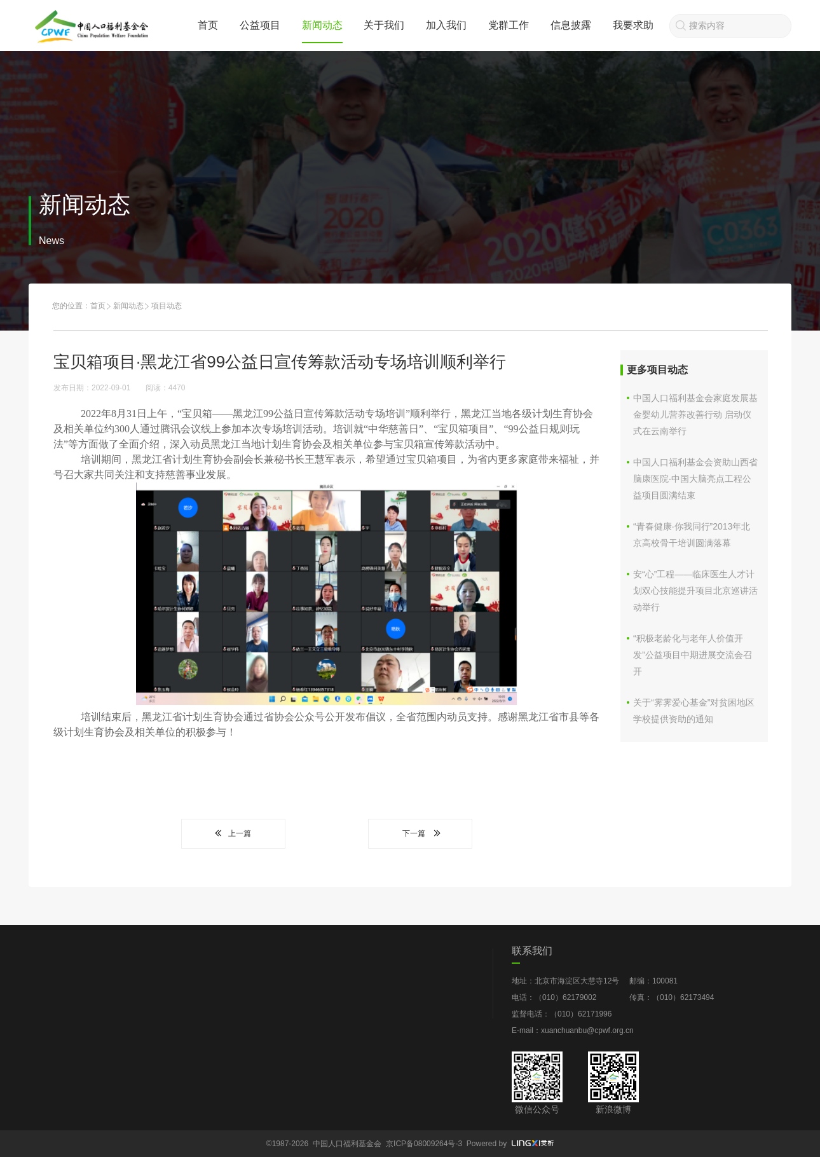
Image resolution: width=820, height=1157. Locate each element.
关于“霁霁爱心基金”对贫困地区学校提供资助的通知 (694, 710)
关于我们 (384, 25)
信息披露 (570, 25)
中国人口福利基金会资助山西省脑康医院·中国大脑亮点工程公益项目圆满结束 (695, 478)
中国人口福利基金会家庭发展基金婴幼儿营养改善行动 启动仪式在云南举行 (695, 414)
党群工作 (508, 25)
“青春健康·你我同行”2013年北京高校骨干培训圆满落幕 (691, 534)
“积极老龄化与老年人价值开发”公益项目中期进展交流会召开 (692, 654)
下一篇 (420, 833)
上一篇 (233, 833)
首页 (208, 25)
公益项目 (260, 25)
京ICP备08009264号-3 (424, 1143)
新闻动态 (322, 25)
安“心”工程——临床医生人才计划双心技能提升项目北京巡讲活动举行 (695, 590)
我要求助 (633, 25)
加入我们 (446, 25)
